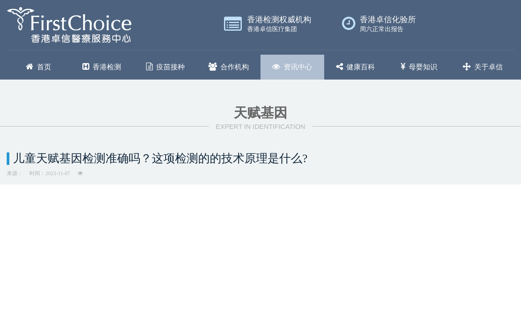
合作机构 (228, 67)
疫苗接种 (165, 67)
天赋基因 (260, 112)
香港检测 (101, 67)
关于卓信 (483, 67)
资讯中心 (292, 67)
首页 (38, 67)
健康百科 (355, 67)
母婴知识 (419, 67)
